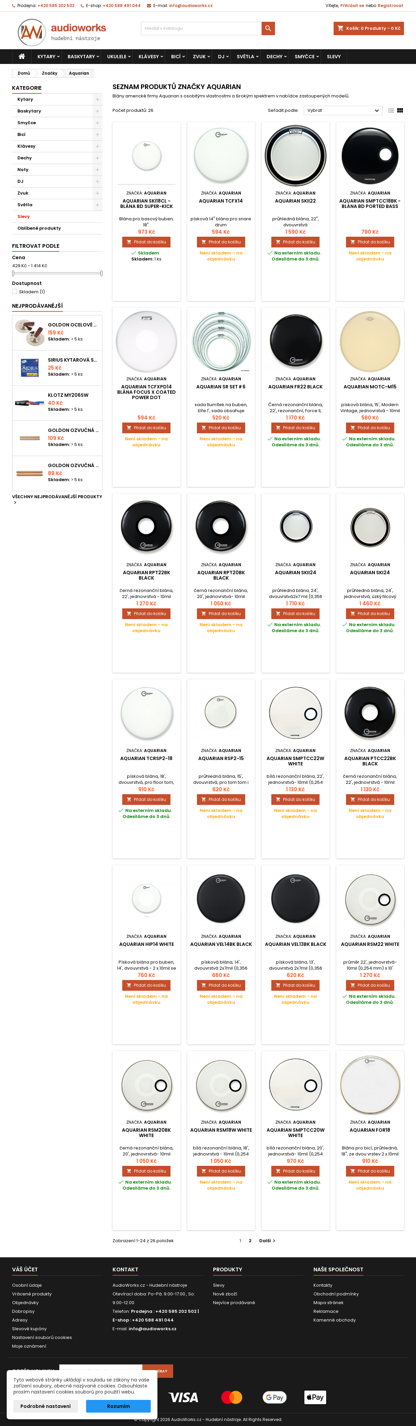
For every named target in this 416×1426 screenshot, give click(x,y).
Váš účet (25, 1269)
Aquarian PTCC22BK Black (370, 761)
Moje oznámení (29, 1346)
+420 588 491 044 (122, 5)
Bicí (176, 56)
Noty (22, 169)
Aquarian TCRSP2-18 (146, 758)
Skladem (32, 292)
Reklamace (326, 1311)
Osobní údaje (27, 1285)
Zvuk (199, 56)
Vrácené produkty (32, 1294)
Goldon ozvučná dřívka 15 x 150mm (73, 465)
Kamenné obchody (335, 1320)
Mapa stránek (329, 1302)
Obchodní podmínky (336, 1294)
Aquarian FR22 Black (295, 386)
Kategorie (27, 88)
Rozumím (118, 1406)
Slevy (334, 56)
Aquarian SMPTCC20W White (296, 1133)
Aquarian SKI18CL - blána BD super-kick (146, 204)
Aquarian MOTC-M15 (370, 386)
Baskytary (81, 56)
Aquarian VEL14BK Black (221, 944)
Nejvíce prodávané (234, 1302)
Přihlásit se (352, 5)
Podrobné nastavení (45, 1406)
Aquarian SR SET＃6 (221, 386)
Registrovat (390, 5)
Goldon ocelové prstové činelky (73, 324)
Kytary (46, 56)
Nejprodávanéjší (37, 306)
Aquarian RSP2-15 (221, 758)
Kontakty (323, 1285)
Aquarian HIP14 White (146, 944)
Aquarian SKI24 (370, 572)
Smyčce (305, 56)
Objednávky (25, 1302)
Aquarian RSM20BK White (146, 1133)
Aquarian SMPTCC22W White (295, 761)
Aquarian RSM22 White (370, 944)
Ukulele (116, 56)
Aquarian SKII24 (295, 572)
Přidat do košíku (146, 242)
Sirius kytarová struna (73, 360)
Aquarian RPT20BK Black (221, 575)
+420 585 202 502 (56, 5)
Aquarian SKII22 (295, 201)
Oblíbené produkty (39, 228)
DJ (221, 56)
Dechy (274, 56)
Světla (245, 56)
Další (268, 1240)
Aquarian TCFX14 (221, 201)
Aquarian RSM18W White (221, 1130)
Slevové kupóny (29, 1329)
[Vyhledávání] (208, 28)
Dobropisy (23, 1311)
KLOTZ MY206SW (68, 395)
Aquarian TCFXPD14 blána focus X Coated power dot (146, 392)
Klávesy (149, 56)
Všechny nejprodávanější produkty (57, 500)
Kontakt (125, 1269)
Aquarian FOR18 (370, 1130)
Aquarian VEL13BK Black (295, 944)
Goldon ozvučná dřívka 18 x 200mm (73, 430)
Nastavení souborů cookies (42, 1337)
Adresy (19, 1320)
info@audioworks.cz (191, 5)
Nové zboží (225, 1294)
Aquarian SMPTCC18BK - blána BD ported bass (370, 204)
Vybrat (344, 111)
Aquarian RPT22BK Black (146, 575)
